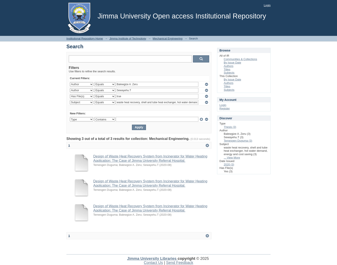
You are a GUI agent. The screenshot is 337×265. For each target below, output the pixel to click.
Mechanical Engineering (167, 38)
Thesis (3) (230, 127)
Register (224, 108)
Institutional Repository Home (84, 38)
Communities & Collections (240, 59)
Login (267, 5)
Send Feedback (179, 262)
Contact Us (153, 262)
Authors (228, 66)
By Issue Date (232, 62)
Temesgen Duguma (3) (238, 140)
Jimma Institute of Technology (127, 38)
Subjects (229, 72)
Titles (227, 69)
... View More (232, 157)
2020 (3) (229, 164)
